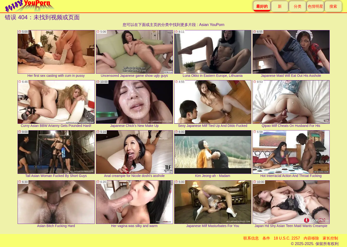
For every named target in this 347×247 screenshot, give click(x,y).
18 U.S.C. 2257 (287, 238)
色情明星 (315, 6)
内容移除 (311, 238)
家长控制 (330, 238)
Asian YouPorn (211, 25)
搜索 (333, 6)
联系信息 (251, 238)
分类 (297, 6)
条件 (266, 238)
